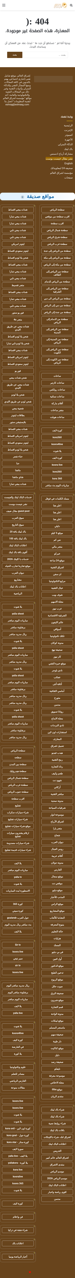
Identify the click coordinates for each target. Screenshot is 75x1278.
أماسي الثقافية (57, 691)
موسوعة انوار (57, 814)
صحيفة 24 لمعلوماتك (62, 168)
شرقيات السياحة (57, 807)
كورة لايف (57, 430)
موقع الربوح (57, 979)
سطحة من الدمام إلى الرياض (57, 321)
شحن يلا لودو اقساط (18, 257)
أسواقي (57, 629)
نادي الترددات (57, 725)
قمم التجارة (57, 1007)
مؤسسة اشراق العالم (61, 172)
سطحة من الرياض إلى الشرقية (57, 290)
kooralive (18, 1176)
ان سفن (57, 574)
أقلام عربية (57, 855)
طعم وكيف (57, 773)
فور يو (18, 370)
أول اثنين (57, 959)
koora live (57, 464)
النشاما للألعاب (57, 917)
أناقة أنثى (57, 684)
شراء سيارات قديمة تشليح (18, 850)
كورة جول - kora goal (18, 1135)
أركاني (57, 787)
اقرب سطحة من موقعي (57, 216)
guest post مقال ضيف (18, 511)
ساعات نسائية (57, 396)
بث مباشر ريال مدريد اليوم (18, 924)
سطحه (17, 757)
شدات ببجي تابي (18, 230)
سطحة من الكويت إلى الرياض (57, 361)
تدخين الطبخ (57, 972)
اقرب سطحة (57, 223)
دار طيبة (57, 1041)
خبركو (57, 553)
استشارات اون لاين (57, 732)
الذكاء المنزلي (65, 144)
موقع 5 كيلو (57, 533)
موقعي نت (57, 883)
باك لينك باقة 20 (18, 531)
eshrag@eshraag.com (17, 104)
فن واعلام (18, 1216)
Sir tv (18, 944)
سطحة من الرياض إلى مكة (57, 257)
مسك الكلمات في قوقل (57, 498)
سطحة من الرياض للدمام (57, 281)
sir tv (18, 965)
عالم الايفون (57, 622)
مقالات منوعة (18, 1087)
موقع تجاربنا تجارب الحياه (17, 566)
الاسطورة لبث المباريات (18, 890)
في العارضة (18, 1046)
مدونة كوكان (57, 643)
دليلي (57, 526)
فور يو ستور (18, 312)
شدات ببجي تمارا (17, 216)
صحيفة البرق (57, 993)
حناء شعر (18, 456)
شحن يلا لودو (17, 394)
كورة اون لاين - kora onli (17, 1128)
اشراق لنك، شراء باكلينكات (57, 1137)
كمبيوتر (69, 134)
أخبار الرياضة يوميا (18, 1256)
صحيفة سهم (57, 1034)
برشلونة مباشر (17, 627)
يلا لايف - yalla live (17, 1155)
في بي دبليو (57, 952)
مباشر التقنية (57, 794)
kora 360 (57, 478)
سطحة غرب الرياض (57, 244)
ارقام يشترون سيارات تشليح (18, 835)
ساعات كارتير (57, 382)
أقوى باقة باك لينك (18, 552)
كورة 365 (18, 904)
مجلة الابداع (57, 718)
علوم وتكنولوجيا (18, 1067)
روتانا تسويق (57, 711)
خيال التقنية (57, 588)
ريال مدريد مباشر (18, 634)
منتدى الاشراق (57, 1164)
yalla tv (18, 877)
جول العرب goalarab (18, 917)
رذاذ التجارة (57, 766)
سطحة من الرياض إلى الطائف (57, 273)
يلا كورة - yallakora (18, 1162)
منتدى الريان (57, 1096)
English (69, 163)
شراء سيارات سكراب (18, 812)
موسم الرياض (57, 1171)
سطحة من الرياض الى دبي (57, 298)
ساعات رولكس (57, 389)
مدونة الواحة (57, 1014)
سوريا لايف (17, 1149)
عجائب (57, 677)
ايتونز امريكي (17, 244)
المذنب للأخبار (57, 897)
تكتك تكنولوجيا (57, 636)
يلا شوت (57, 451)
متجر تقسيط (18, 285)
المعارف (57, 739)
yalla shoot (18, 613)
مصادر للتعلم (17, 1074)
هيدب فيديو (57, 752)
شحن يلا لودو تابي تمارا (18, 343)
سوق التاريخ (18, 524)
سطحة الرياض (57, 209)
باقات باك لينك (57, 1130)
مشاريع (18, 579)
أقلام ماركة (57, 403)
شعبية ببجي (18, 408)
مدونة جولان (57, 862)
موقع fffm (57, 1089)
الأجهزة (69, 139)
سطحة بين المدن (17, 764)
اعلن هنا (57, 505)
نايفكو (57, 1068)
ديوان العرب (57, 842)
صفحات (68, 177)
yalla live (18, 1013)
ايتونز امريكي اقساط (17, 357)
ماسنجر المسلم (57, 1027)
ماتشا (18, 470)
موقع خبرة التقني (57, 663)
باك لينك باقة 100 (18, 538)
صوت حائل (57, 986)
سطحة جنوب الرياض (17, 791)
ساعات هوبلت (57, 417)
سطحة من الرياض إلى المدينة (57, 331)
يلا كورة (18, 1053)
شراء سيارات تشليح (18, 819)
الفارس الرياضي (18, 1080)
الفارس (57, 869)
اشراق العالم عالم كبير (57, 1157)
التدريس (57, 1150)
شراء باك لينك (57, 1109)
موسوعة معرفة (57, 1075)
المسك (57, 945)
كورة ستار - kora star (18, 1142)
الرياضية (18, 593)
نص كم (57, 539)
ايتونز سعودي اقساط (17, 250)
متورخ (57, 697)
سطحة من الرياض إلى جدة (57, 250)
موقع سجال (57, 876)
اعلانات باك (17, 1243)
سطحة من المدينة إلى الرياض (57, 341)
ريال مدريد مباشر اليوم (17, 985)
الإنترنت (68, 130)
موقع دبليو (57, 890)
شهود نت (57, 780)
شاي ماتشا (17, 477)
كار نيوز (57, 656)
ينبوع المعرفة (57, 924)
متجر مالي (57, 546)
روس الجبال (57, 849)
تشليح (18, 805)
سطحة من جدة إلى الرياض (57, 312)
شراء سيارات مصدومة (18, 843)
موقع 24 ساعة (57, 560)
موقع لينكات (57, 1020)
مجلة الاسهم (57, 601)
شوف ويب (57, 594)
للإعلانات (24, 1272)
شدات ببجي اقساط (17, 209)
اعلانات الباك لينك (57, 1144)
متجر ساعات (57, 410)
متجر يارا (57, 828)
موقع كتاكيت (57, 1048)
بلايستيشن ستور (18, 422)
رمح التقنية (57, 759)
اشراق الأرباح (57, 821)
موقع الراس (57, 904)
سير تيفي (18, 958)
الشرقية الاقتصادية (57, 615)
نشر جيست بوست (18, 504)
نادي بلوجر (57, 670)
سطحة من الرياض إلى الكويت (57, 351)
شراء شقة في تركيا (18, 1230)
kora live (18, 1169)
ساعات (57, 375)
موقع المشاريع (57, 910)
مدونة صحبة (57, 801)
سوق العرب (18, 517)
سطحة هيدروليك (18, 771)
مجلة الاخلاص (57, 1082)
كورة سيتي (17, 910)
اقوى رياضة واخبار (57, 1192)
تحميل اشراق (57, 746)
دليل (57, 1055)
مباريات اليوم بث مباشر (57, 485)
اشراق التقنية (57, 567)
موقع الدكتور (57, 965)
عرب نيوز (57, 608)
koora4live (57, 444)
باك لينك (68, 149)
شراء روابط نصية (57, 1123)
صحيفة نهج (57, 649)
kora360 (57, 437)
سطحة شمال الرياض (57, 230)
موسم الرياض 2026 (57, 1178)
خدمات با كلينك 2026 (18, 559)
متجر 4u (18, 319)
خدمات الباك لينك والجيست (18, 497)
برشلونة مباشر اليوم (18, 992)
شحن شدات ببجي (18, 377)
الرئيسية (68, 125)
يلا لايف (17, 863)
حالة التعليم (57, 931)
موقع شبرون (57, 1000)
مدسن (57, 704)
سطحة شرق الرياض (57, 237)
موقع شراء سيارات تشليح (18, 826)
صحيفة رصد (57, 1062)
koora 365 (17, 1183)
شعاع (57, 835)
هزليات (57, 938)
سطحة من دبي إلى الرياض (57, 305)
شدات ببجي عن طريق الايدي (18, 328)
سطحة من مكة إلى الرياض (57, 264)
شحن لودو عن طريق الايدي (17, 401)
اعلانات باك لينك (18, 586)
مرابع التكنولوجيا (57, 581)
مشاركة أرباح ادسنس (61, 153)
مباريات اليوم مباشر (18, 620)
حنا (17, 463)
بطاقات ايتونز (17, 415)
